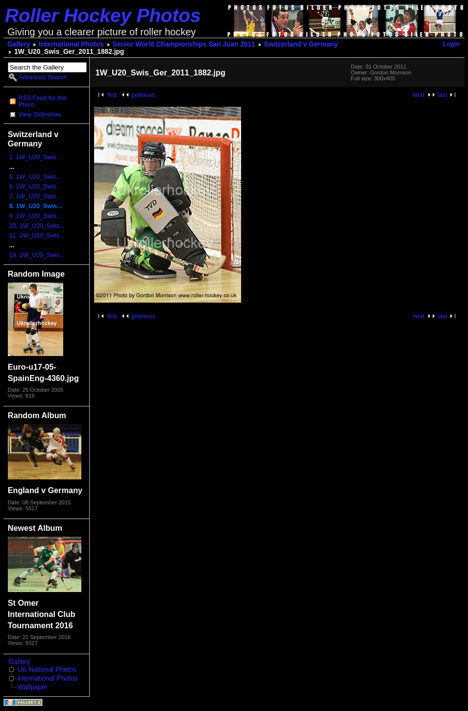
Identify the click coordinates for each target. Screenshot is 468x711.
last (442, 95)
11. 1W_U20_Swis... (37, 235)
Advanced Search (43, 77)
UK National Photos (47, 669)
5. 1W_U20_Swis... (35, 176)
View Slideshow (40, 114)
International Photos (71, 44)
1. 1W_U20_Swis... (35, 157)
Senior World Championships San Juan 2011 (184, 44)
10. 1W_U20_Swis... (37, 225)
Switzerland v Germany (301, 44)
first (112, 95)
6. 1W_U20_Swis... (35, 186)
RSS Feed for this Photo (43, 101)
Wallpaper (33, 687)
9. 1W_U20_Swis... (35, 216)
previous (143, 95)
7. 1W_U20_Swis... (35, 196)
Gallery (18, 44)
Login (451, 44)
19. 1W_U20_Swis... (37, 255)
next (418, 95)
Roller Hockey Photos (103, 15)
